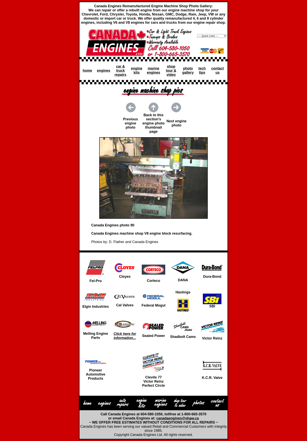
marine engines (153, 70)
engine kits (136, 70)
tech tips (202, 70)
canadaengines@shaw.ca (177, 418)
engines (103, 71)
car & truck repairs (120, 70)
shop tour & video (171, 70)
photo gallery (188, 70)
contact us (217, 70)
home (87, 71)
